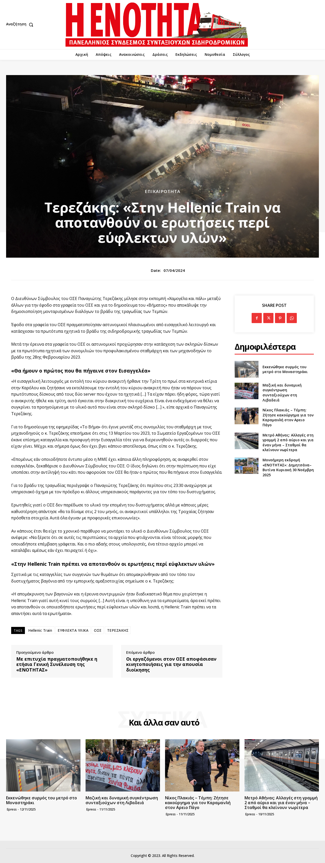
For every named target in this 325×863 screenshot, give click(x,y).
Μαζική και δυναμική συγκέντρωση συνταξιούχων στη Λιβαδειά (282, 392)
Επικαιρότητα (162, 191)
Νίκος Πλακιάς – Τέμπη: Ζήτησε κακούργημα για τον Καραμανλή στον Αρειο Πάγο (288, 417)
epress (12, 809)
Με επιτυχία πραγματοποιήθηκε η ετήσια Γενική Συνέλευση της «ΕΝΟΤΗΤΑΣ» (56, 664)
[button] (21, 24)
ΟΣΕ (98, 630)
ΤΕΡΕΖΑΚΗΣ (118, 630)
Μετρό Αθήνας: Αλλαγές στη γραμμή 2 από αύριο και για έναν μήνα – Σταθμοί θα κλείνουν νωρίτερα (288, 442)
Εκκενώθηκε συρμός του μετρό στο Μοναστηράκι (285, 369)
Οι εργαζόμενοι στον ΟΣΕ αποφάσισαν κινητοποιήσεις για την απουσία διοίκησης (171, 664)
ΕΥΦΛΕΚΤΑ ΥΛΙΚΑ (73, 630)
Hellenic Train (40, 630)
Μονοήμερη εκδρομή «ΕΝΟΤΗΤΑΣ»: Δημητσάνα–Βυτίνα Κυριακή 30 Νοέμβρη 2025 (288, 467)
